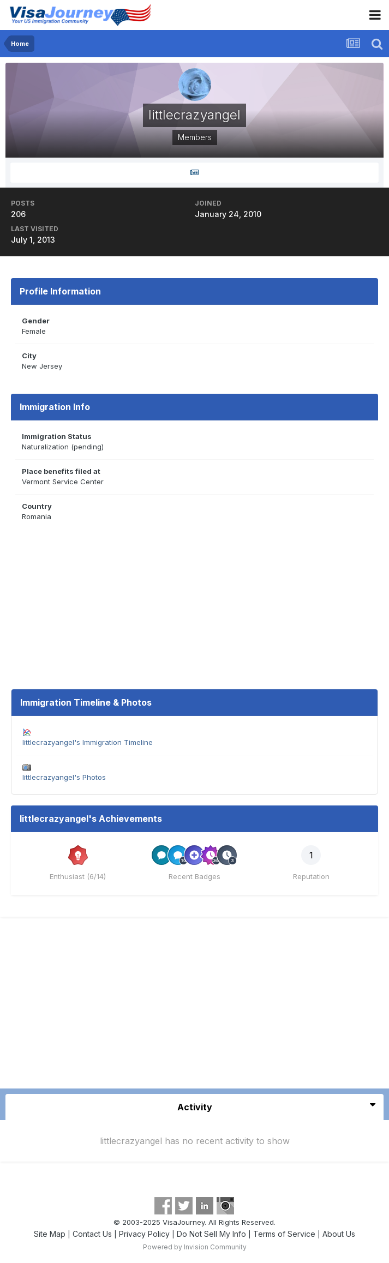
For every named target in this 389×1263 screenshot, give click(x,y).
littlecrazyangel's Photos (64, 777)
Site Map (49, 1233)
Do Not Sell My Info (211, 1233)
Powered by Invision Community (195, 1247)
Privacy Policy (144, 1233)
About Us (338, 1233)
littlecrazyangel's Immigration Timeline (87, 742)
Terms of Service (284, 1233)
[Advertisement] (194, 1006)
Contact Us (92, 1233)
